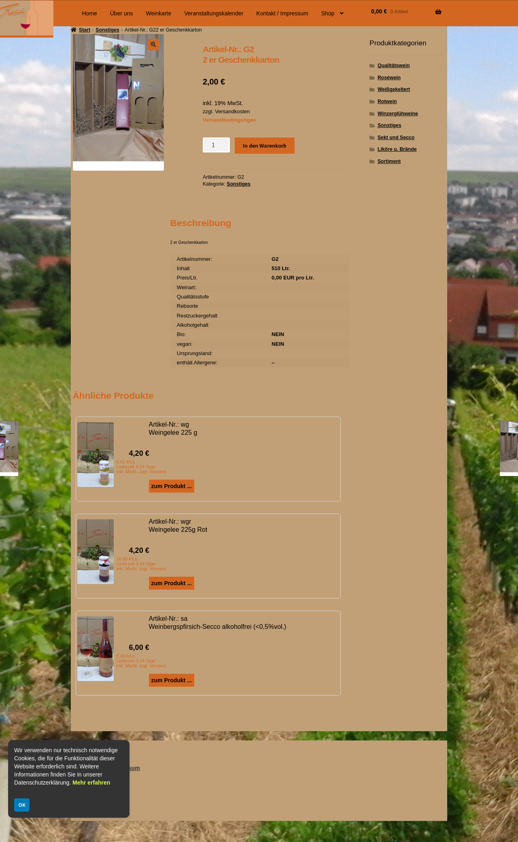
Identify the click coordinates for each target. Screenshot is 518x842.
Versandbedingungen (229, 120)
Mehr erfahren (91, 782)
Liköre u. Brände (397, 149)
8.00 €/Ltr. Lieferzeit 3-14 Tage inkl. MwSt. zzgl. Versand (141, 661)
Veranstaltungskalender (213, 13)
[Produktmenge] (216, 145)
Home (89, 13)
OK (21, 804)
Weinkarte (158, 13)
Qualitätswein (394, 65)
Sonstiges (239, 184)
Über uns (121, 13)
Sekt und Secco (396, 137)
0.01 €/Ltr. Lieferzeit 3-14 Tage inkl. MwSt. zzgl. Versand (141, 466)
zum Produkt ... (171, 486)
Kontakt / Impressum (282, 13)
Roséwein (389, 77)
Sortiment (389, 161)
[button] (153, 44)
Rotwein (387, 101)
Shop (328, 13)
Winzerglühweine (398, 113)
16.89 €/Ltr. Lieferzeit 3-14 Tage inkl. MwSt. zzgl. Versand (141, 563)
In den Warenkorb (265, 145)
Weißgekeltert (394, 89)
